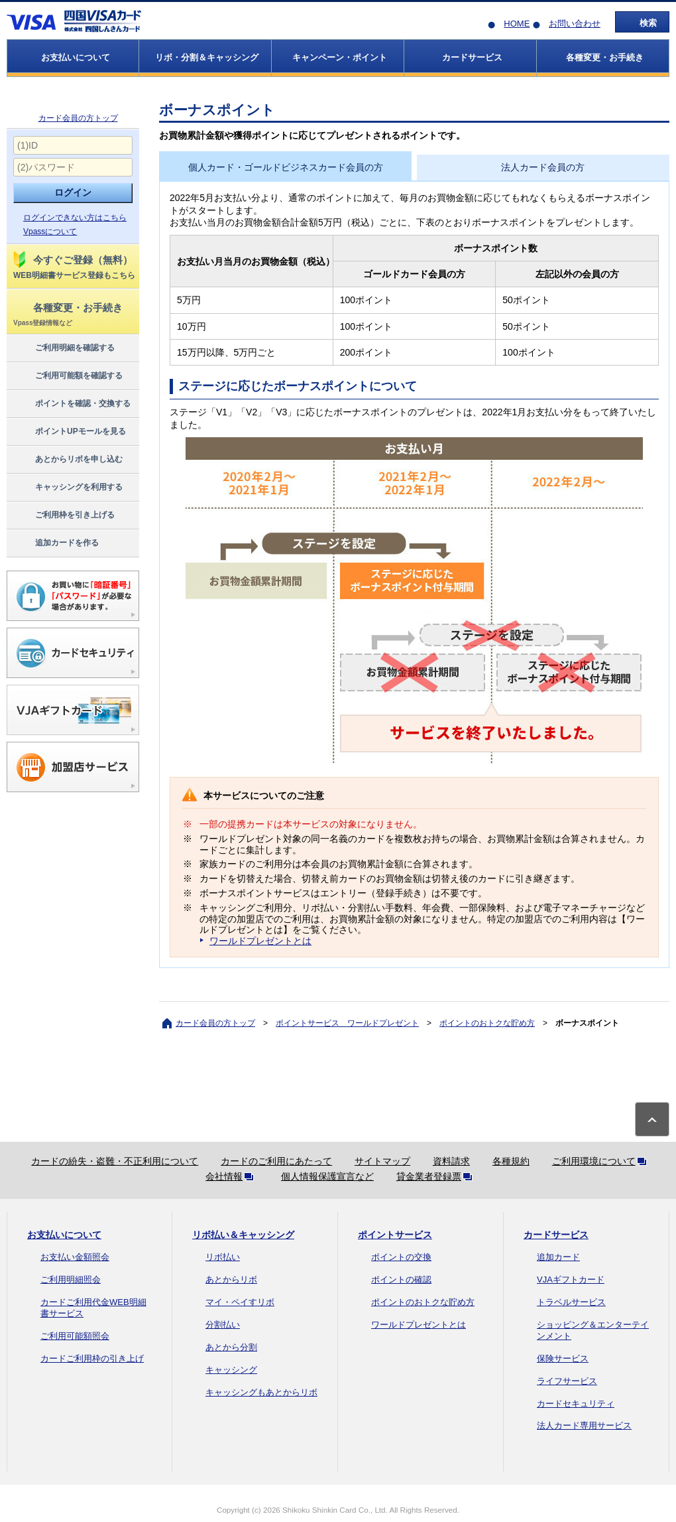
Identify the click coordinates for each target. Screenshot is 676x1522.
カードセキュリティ (575, 1404)
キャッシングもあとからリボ (261, 1392)
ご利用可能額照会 (74, 1336)
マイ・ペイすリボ (239, 1302)
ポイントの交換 (401, 1257)
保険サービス (563, 1358)
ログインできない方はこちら (75, 217)
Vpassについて (50, 231)
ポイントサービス (395, 1234)
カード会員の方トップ (78, 118)
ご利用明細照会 (70, 1279)
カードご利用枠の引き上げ (92, 1358)
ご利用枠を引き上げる (63, 515)
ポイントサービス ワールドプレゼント (347, 1023)
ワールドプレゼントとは (260, 940)
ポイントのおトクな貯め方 (487, 1023)
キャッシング (231, 1370)
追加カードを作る (55, 543)
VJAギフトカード (570, 1279)
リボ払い (222, 1257)
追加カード (558, 1257)
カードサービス (556, 1234)
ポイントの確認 (401, 1279)
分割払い (222, 1325)
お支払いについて (64, 1234)
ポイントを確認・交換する (71, 404)
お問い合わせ (574, 24)
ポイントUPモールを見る (69, 432)
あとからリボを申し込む (67, 460)
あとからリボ (231, 1279)
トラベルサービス (571, 1302)
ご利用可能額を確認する (67, 376)
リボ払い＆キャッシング (243, 1234)
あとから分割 (231, 1347)
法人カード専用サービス (584, 1425)
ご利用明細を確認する (63, 348)
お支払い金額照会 (74, 1257)
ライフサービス (567, 1381)
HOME (517, 24)
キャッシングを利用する (67, 488)
